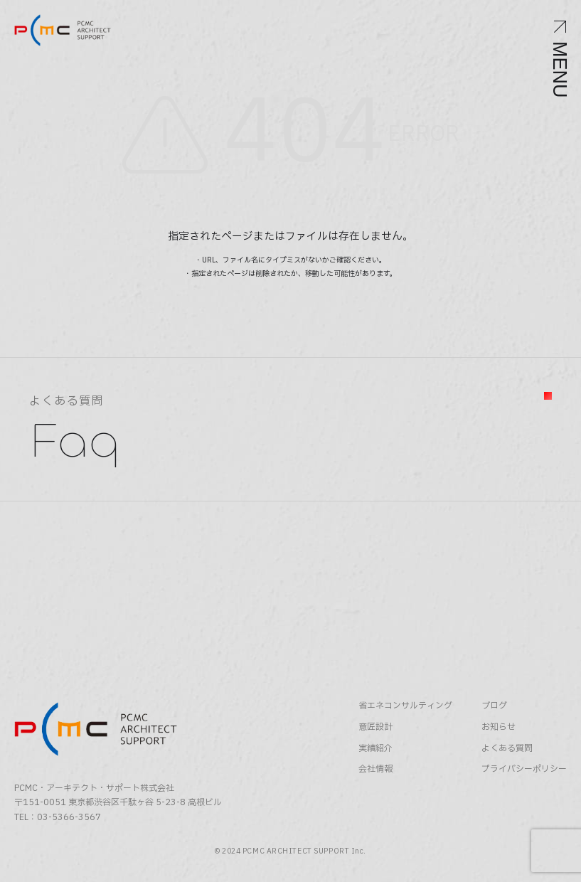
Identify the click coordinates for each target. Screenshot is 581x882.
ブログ (494, 706)
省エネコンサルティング (405, 706)
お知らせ (498, 727)
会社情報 (375, 769)
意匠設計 (375, 727)
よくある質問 (507, 749)
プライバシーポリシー (524, 769)
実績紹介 (375, 749)
